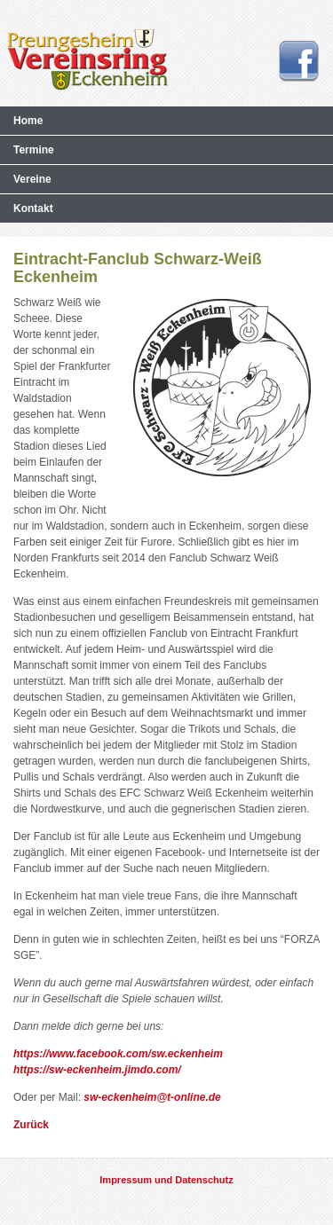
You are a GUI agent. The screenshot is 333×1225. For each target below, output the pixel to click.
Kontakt (33, 208)
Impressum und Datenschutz (166, 1179)
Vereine (32, 179)
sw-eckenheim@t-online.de (151, 1097)
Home (28, 120)
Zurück (31, 1125)
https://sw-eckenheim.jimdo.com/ (97, 1070)
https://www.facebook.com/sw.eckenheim (118, 1054)
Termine (33, 150)
